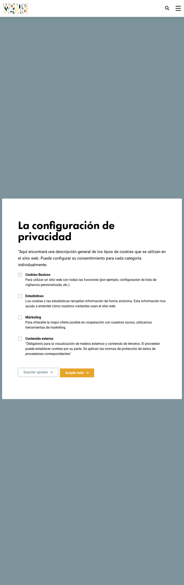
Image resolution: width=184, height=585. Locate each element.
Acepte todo (76, 373)
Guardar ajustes (35, 373)
